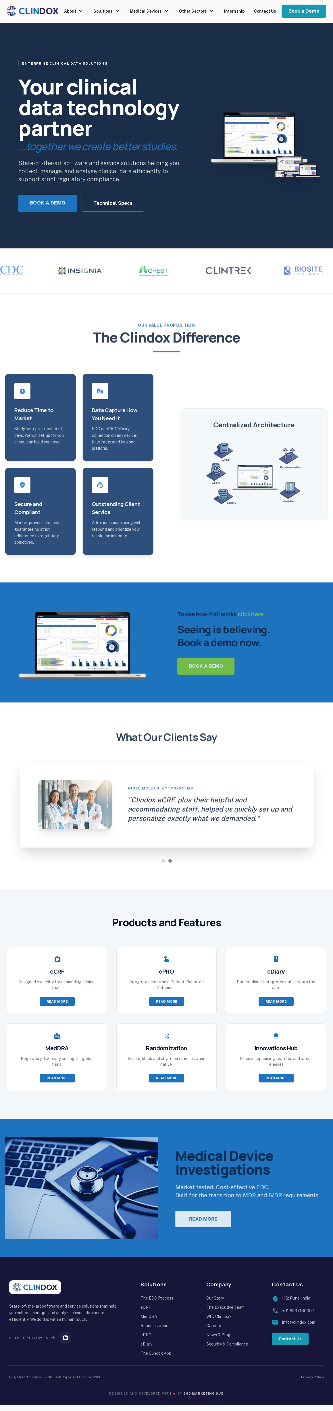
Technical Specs (112, 203)
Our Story (215, 1304)
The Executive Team (225, 1313)
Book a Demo (303, 11)
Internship (234, 11)
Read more (57, 1007)
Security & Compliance (227, 1350)
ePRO (145, 1341)
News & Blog (218, 1341)
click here (270, 617)
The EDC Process (156, 1304)
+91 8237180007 (298, 1317)
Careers (213, 1331)
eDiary (146, 1350)
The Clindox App (155, 1359)
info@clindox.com (298, 1328)
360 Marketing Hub (204, 1399)
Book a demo (226, 669)
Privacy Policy (312, 1383)
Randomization (154, 1331)
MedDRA (148, 1322)
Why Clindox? (219, 1322)
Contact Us (265, 11)
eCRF (145, 1313)
